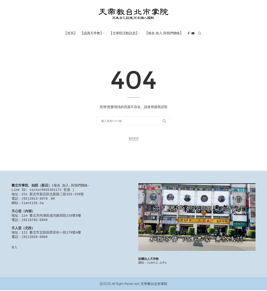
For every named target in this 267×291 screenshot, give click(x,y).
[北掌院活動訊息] (124, 33)
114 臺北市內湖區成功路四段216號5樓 (51, 219)
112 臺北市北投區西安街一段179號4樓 (51, 238)
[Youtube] (192, 33)
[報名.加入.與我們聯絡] (163, 33)
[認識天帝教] (92, 33)
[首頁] (70, 33)
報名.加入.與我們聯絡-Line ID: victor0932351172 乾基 (50, 188)
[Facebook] (188, 33)
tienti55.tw (32, 205)
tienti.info (156, 263)
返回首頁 (133, 138)
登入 (14, 253)
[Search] (200, 33)
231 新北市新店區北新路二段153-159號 (52, 195)
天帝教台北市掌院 (154, 284)
